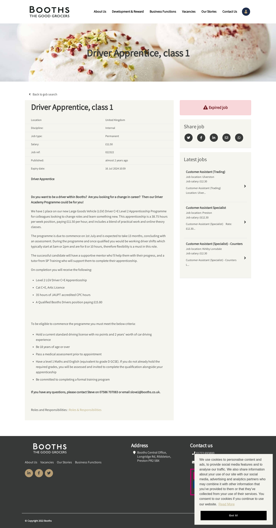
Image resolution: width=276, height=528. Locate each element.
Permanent (112, 136)
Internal (110, 128)
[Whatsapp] (239, 138)
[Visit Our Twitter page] (49, 473)
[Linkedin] (214, 138)
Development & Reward (128, 12)
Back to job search (45, 94)
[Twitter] (188, 138)
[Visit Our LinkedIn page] (29, 473)
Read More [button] (227, 504)
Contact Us (229, 12)
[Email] (226, 138)
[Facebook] (201, 138)
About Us (100, 12)
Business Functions (163, 12)
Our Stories (208, 12)
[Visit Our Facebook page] (39, 473)
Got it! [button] (233, 515)
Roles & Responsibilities (85, 410)
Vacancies (188, 12)
